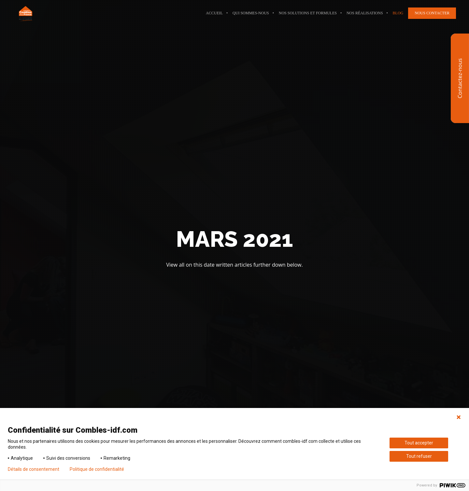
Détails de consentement (33, 469)
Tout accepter (419, 442)
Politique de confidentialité (97, 469)
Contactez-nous (459, 78)
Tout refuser (419, 456)
